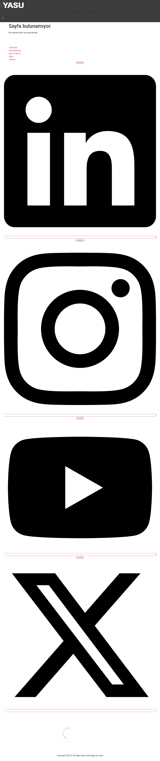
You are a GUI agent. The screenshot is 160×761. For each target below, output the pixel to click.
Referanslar (93, 12)
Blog (106, 12)
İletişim (117, 12)
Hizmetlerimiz (51, 12)
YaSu (35, 12)
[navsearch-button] (3, 18)
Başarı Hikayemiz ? (73, 12)
